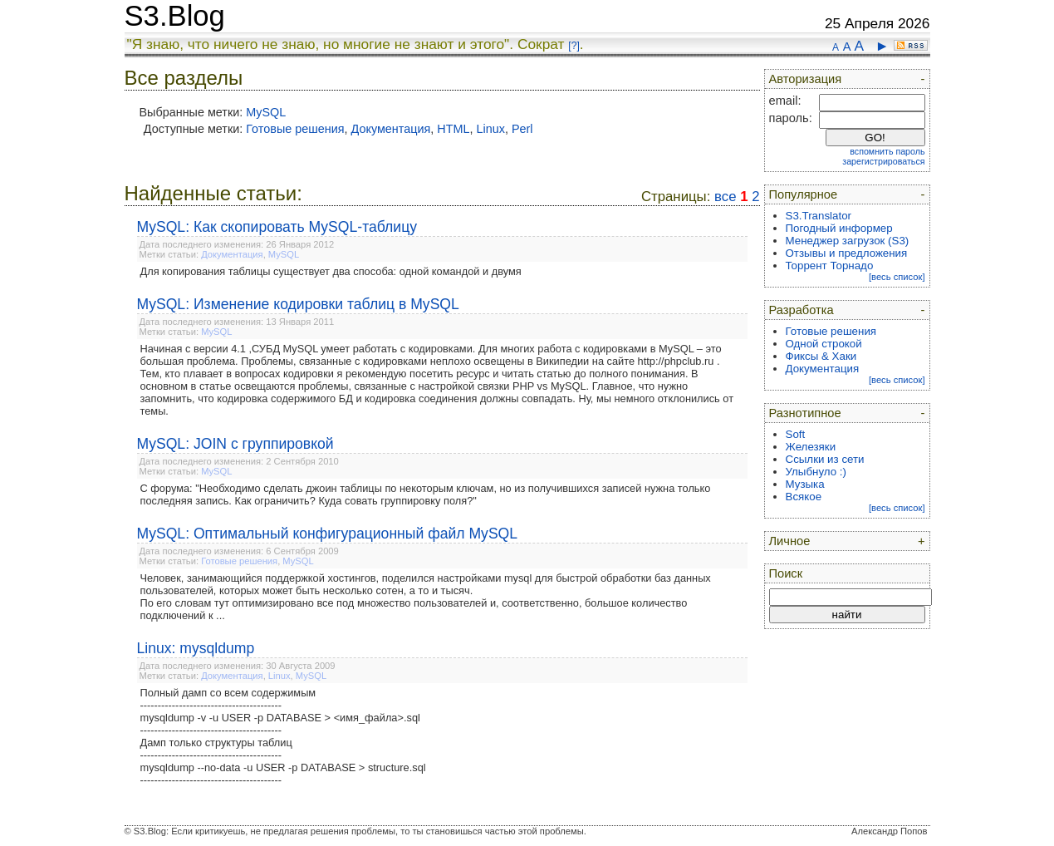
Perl (522, 128)
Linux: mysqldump (196, 648)
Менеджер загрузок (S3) (847, 240)
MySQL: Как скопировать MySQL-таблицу (277, 227)
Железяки (811, 446)
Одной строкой (824, 343)
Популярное (803, 194)
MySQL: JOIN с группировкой (235, 443)
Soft (796, 434)
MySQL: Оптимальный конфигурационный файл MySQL (327, 533)
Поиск (786, 573)
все (725, 196)
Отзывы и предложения (847, 253)
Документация (391, 128)
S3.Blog (175, 16)
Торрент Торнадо (830, 265)
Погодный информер (839, 228)
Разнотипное (805, 413)
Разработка (801, 310)
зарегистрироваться (883, 161)
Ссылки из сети (825, 459)
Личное (790, 541)
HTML (453, 128)
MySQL (266, 112)
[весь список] (897, 277)
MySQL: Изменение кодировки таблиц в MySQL (298, 304)
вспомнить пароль (887, 151)
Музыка (805, 484)
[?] (573, 46)
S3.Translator (819, 215)
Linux (491, 128)
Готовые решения (295, 128)
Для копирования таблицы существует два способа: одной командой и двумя (331, 271)
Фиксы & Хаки (821, 356)
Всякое (804, 496)
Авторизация (805, 79)
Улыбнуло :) (816, 471)
